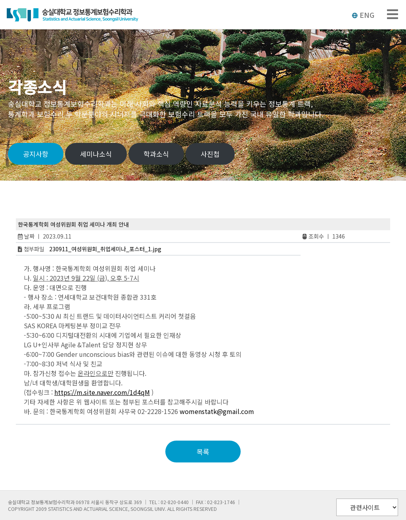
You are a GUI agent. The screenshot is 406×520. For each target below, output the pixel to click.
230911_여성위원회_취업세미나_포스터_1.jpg (105, 249)
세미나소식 (96, 154)
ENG (363, 15)
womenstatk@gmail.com (217, 411)
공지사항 (35, 154)
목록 (203, 451)
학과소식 (156, 154)
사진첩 (210, 154)
